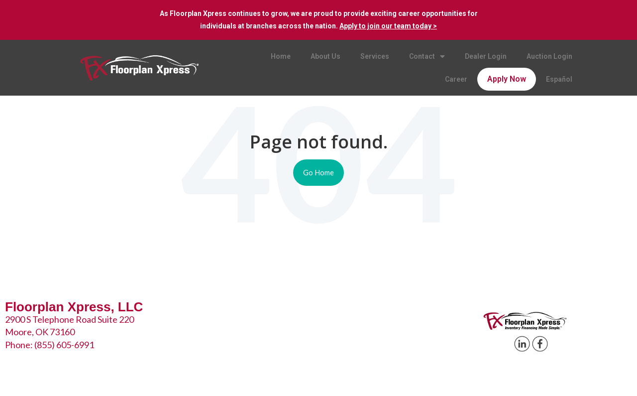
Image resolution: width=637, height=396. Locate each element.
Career (456, 79)
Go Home (318, 172)
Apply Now (506, 79)
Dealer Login (486, 56)
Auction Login (549, 56)
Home (281, 56)
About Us (325, 56)
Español (559, 79)
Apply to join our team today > (388, 26)
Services (374, 56)
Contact (427, 56)
